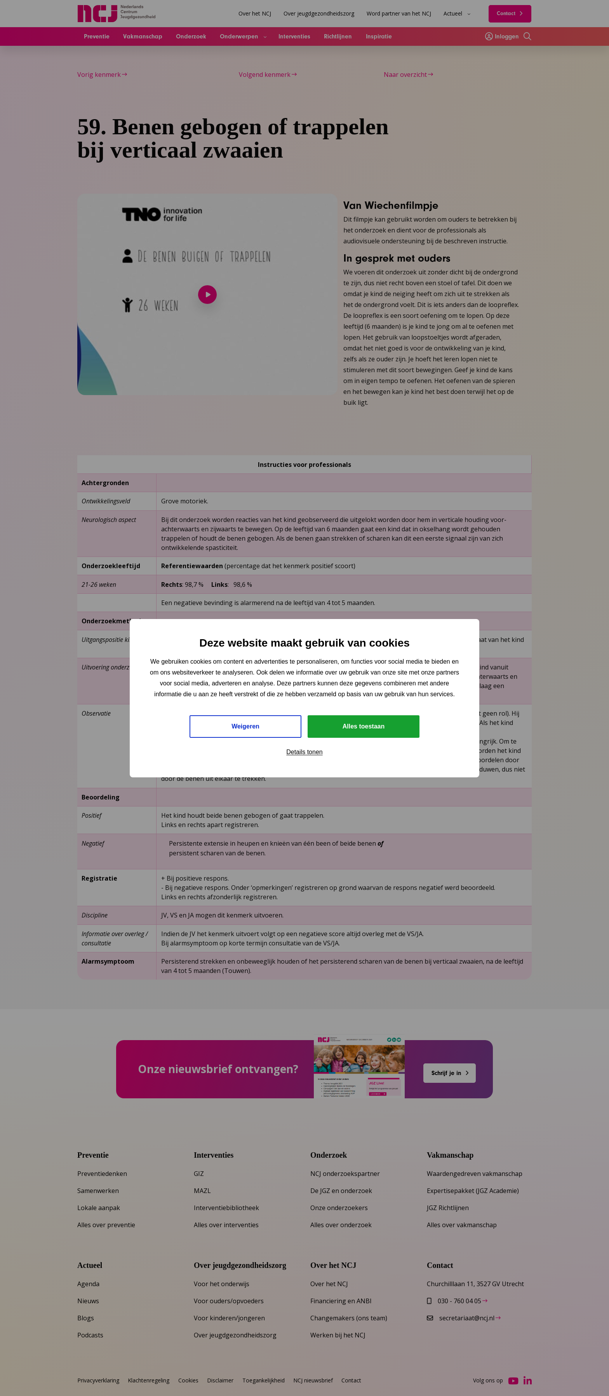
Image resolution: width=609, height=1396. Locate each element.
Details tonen (304, 752)
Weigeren (245, 726)
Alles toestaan (364, 726)
